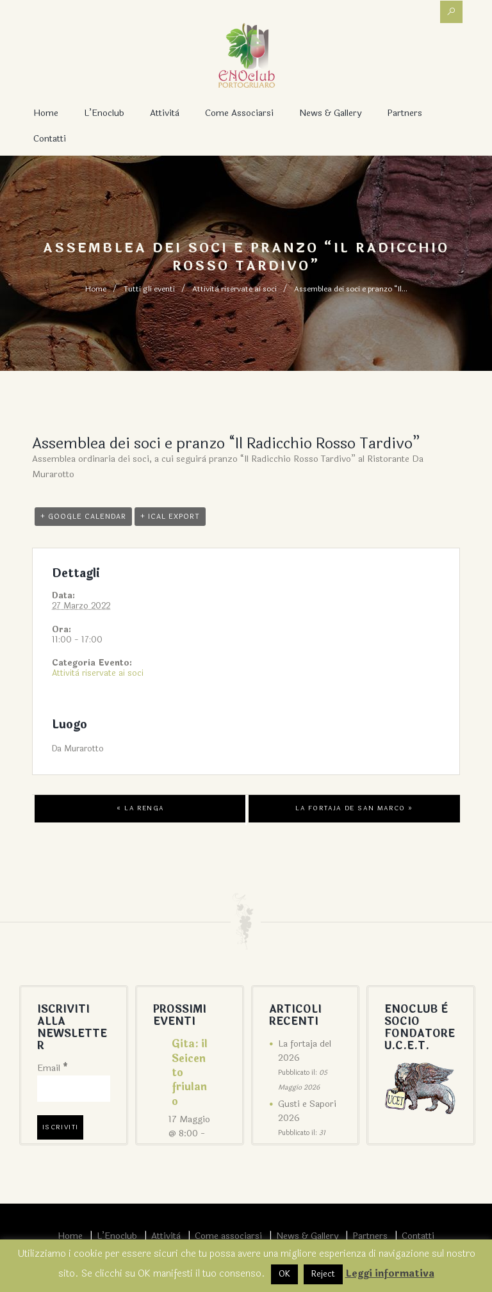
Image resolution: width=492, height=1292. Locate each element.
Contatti (49, 138)
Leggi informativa (389, 1273)
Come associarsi (239, 113)
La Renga (140, 808)
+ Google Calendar (83, 516)
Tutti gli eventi (149, 289)
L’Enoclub (104, 113)
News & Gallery (330, 113)
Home (45, 113)
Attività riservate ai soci (234, 289)
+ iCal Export (170, 516)
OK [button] (284, 1274)
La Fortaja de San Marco (354, 808)
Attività (164, 113)
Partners (404, 113)
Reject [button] (323, 1274)
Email (52, 1068)
